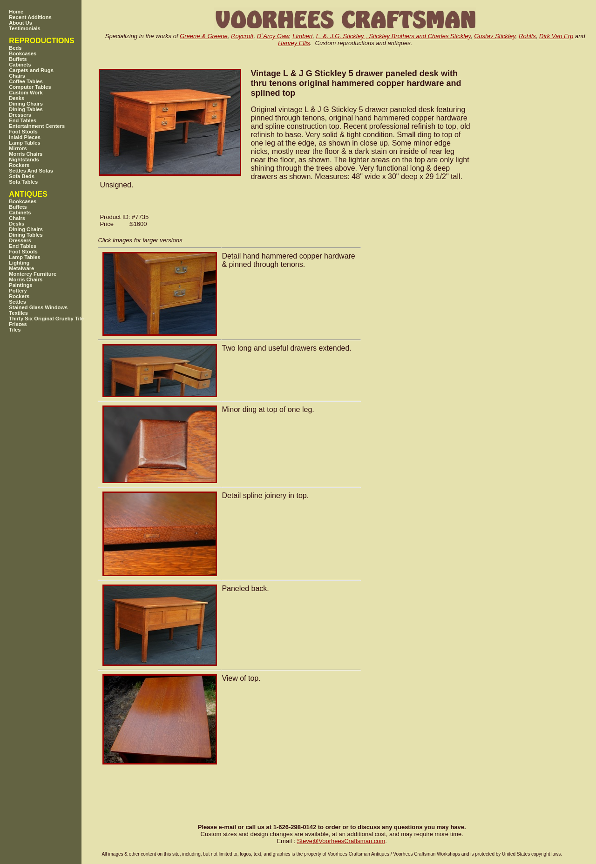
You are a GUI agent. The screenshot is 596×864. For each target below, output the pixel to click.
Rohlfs (527, 36)
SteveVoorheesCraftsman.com (341, 840)
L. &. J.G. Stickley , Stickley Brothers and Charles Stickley (393, 36)
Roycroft (242, 36)
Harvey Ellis (294, 43)
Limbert (302, 36)
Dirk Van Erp (556, 36)
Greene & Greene (204, 36)
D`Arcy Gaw (273, 36)
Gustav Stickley (494, 36)
